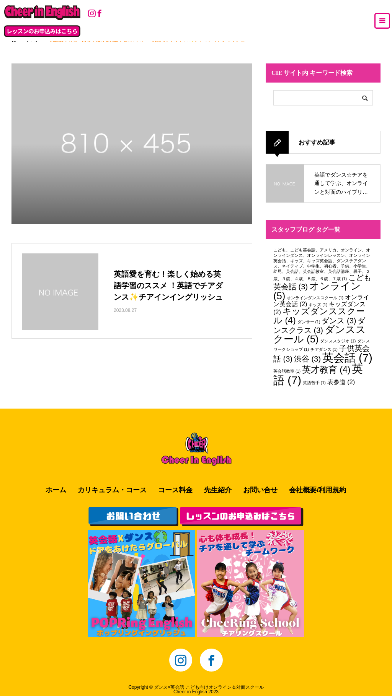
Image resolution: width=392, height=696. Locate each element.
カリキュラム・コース (112, 490)
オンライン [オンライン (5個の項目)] (317, 291)
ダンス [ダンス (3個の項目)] (339, 320)
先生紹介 (218, 490)
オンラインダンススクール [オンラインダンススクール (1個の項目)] (315, 297)
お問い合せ (260, 490)
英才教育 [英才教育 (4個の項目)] (326, 370)
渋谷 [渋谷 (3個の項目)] (307, 359)
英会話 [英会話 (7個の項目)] (347, 357)
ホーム (56, 490)
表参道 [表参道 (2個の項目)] (341, 381)
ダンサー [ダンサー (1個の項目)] (308, 322)
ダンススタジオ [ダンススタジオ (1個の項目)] (338, 341)
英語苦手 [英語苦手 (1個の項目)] (314, 382)
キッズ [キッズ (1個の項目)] (318, 304)
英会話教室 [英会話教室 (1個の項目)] (287, 371)
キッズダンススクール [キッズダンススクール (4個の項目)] (319, 315)
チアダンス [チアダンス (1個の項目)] (324, 349)
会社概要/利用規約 (317, 490)
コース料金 (175, 490)
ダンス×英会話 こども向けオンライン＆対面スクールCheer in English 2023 (208, 689)
